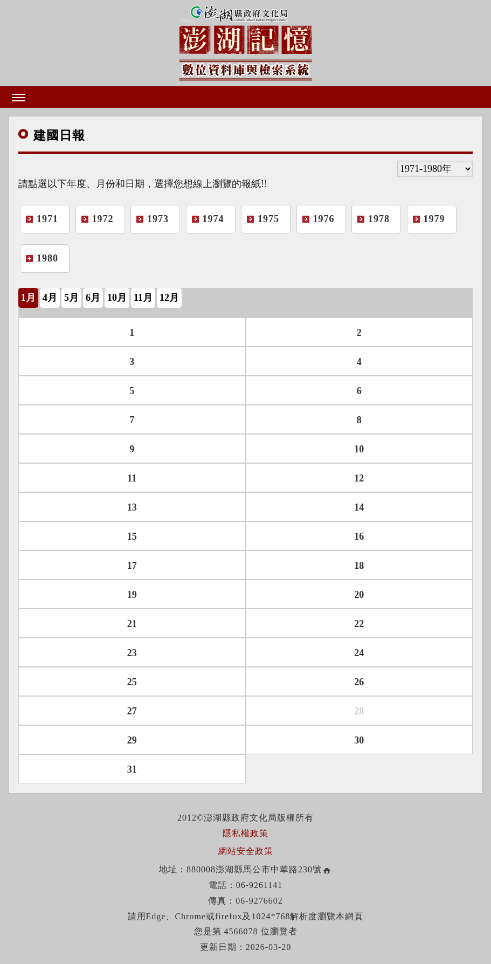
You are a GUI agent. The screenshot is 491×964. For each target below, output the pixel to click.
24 (359, 653)
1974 (213, 219)
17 (132, 565)
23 (132, 653)
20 (359, 594)
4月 (50, 297)
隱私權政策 (245, 833)
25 (132, 682)
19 (132, 594)
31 (132, 769)
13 (132, 507)
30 (359, 740)
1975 (268, 219)
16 (359, 536)
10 (359, 449)
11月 (143, 297)
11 (131, 478)
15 (132, 536)
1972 (103, 219)
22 (359, 623)
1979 (434, 219)
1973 (158, 219)
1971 (47, 219)
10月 (117, 297)
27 (132, 711)
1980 (47, 258)
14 (359, 507)
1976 (324, 219)
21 (132, 623)
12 (359, 478)
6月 (93, 297)
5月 (71, 297)
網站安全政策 (245, 851)
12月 (169, 297)
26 (359, 682)
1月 (28, 297)
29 (132, 740)
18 (359, 565)
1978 (379, 219)
